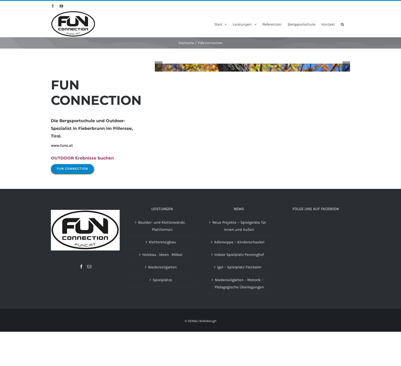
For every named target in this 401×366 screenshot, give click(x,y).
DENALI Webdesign (202, 355)
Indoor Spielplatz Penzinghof (239, 289)
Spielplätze (162, 314)
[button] (342, 24)
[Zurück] (158, 129)
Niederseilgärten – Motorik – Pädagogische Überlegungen (239, 317)
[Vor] (346, 129)
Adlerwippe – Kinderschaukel (239, 276)
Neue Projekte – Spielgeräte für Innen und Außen (239, 260)
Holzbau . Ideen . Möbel (162, 289)
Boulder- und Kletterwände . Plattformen (162, 260)
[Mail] (89, 301)
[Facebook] (81, 301)
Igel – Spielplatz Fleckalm (239, 301)
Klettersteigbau (162, 276)
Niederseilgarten (162, 301)
